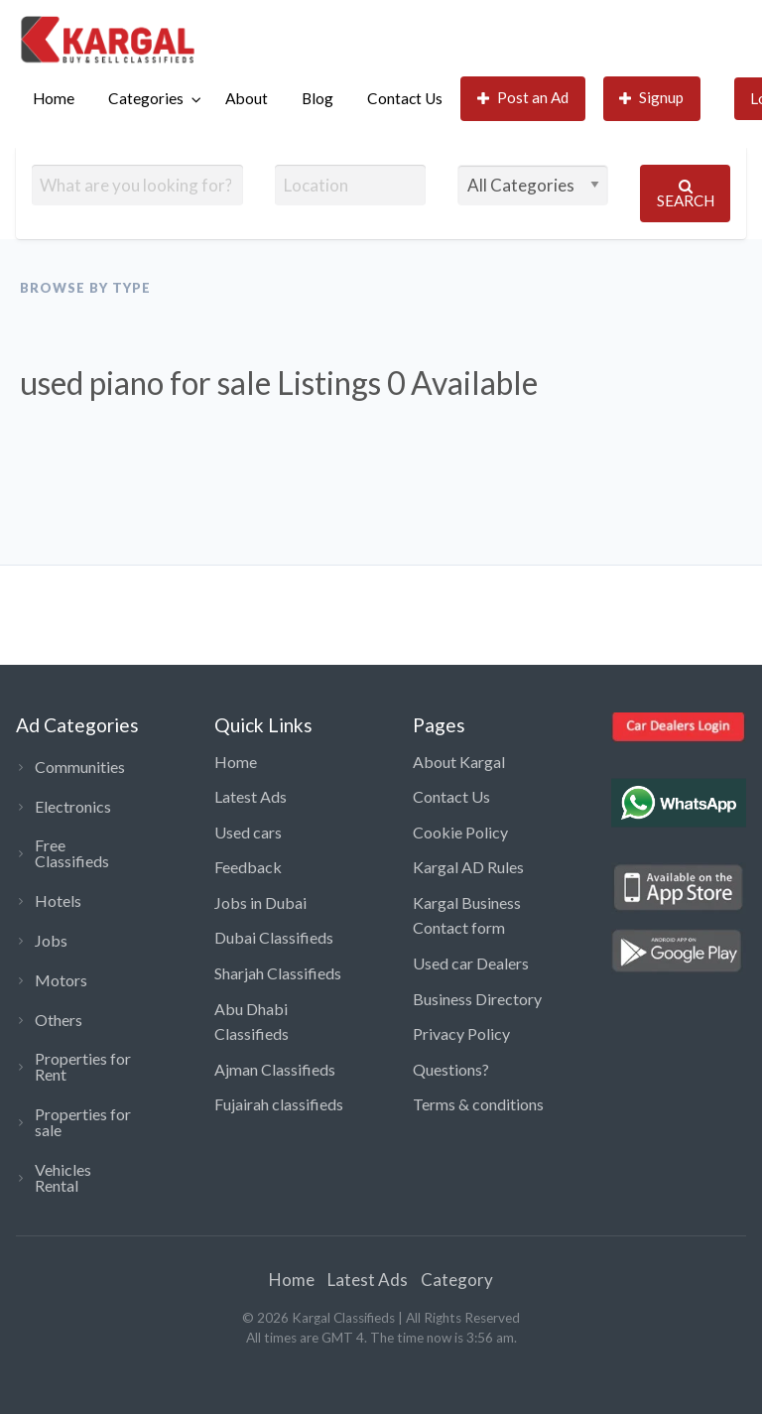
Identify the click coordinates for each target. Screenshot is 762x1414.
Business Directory (477, 998)
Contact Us (405, 98)
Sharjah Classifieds (277, 973)
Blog (317, 98)
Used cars (248, 832)
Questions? (451, 1069)
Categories (146, 98)
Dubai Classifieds (273, 937)
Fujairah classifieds (278, 1103)
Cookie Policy (460, 832)
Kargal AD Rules (468, 866)
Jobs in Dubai (260, 902)
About (246, 98)
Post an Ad (523, 97)
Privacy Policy (461, 1033)
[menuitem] (53, 98)
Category (457, 1279)
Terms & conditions (478, 1103)
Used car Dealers (471, 963)
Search (685, 194)
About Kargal (459, 761)
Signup (652, 97)
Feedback (248, 866)
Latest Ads (250, 796)
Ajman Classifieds (274, 1069)
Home (53, 98)
